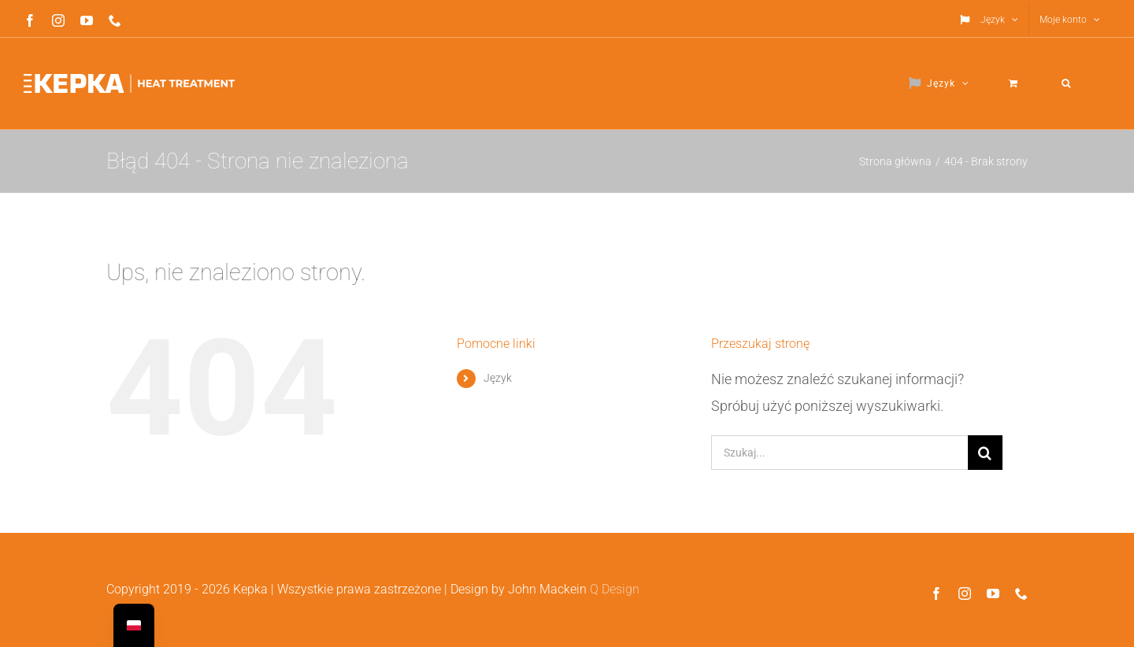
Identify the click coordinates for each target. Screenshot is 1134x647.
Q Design (614, 589)
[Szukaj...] (839, 452)
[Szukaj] (985, 452)
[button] (1066, 83)
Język (498, 378)
